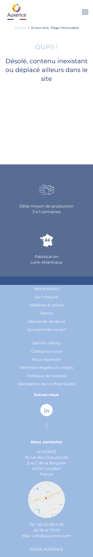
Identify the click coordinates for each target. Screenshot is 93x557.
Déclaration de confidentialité (46, 384)
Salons (46, 313)
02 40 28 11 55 (50, 525)
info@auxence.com (52, 536)
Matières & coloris (47, 305)
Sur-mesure (46, 297)
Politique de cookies (46, 376)
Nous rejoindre (46, 360)
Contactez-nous (46, 351)
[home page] (16, 12)
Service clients (46, 343)
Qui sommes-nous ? (46, 330)
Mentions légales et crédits (46, 368)
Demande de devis (46, 322)
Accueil (20, 28)
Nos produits (46, 289)
